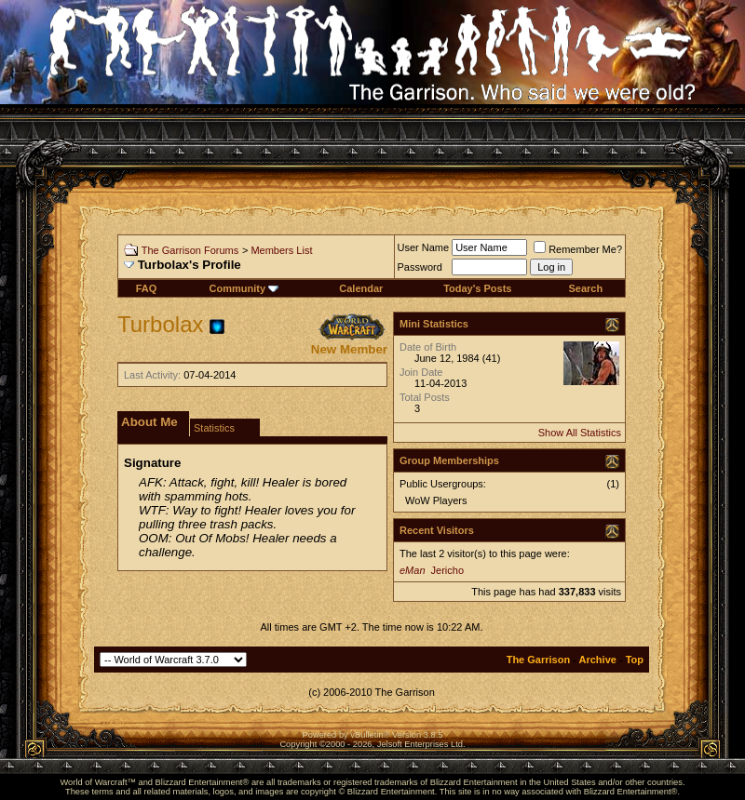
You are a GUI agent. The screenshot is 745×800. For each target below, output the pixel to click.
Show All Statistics (579, 432)
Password (420, 267)
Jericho (447, 570)
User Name (424, 247)
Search (585, 288)
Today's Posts (477, 288)
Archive (597, 659)
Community (244, 288)
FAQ (146, 288)
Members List (281, 250)
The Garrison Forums (190, 250)
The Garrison (538, 659)
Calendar (361, 288)
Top (634, 659)
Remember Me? (578, 249)
